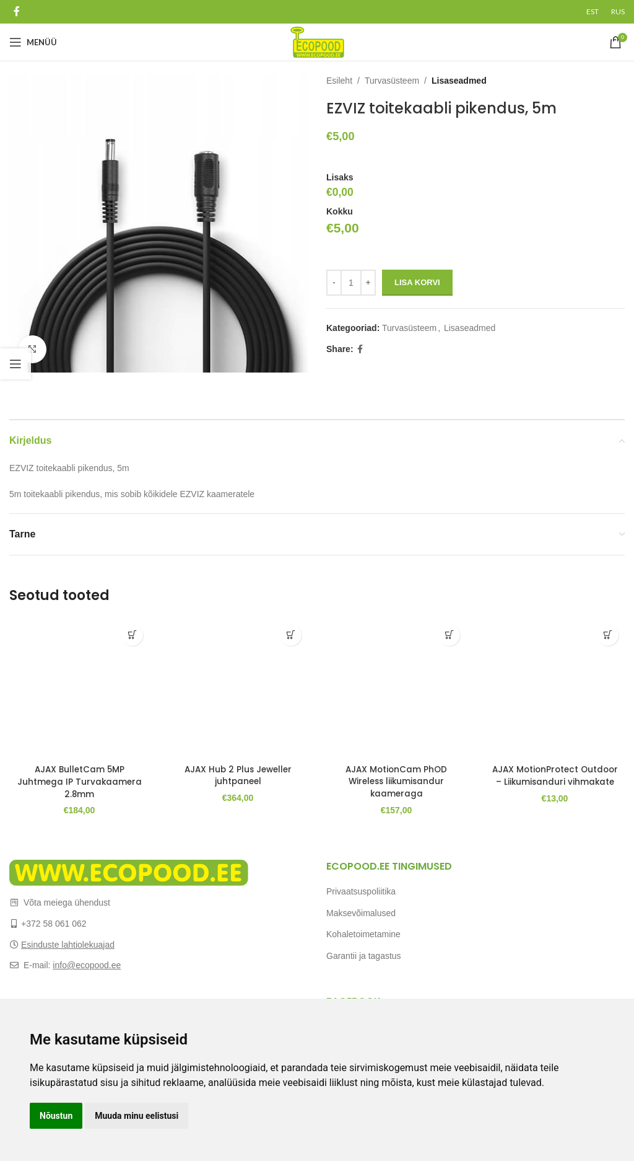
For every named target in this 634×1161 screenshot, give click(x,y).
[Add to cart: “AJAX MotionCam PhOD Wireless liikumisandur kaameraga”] (449, 635)
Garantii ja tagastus (363, 956)
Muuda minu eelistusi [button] (136, 1116)
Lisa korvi (417, 282)
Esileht (339, 81)
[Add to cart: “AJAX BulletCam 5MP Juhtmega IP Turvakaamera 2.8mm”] (132, 635)
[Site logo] (317, 41)
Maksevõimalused (361, 912)
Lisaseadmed (459, 81)
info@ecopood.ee (87, 965)
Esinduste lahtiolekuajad (68, 944)
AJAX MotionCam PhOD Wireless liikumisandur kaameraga (396, 781)
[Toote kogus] (351, 283)
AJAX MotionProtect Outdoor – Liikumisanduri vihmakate (555, 781)
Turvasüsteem (392, 81)
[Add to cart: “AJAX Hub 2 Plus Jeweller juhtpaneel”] (291, 635)
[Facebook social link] (16, 11)
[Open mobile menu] (33, 42)
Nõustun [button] (56, 1116)
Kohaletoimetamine (363, 934)
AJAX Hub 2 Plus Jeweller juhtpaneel (238, 775)
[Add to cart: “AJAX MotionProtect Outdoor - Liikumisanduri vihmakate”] (608, 635)
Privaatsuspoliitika (361, 891)
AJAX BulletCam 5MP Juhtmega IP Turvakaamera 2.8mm (79, 781)
